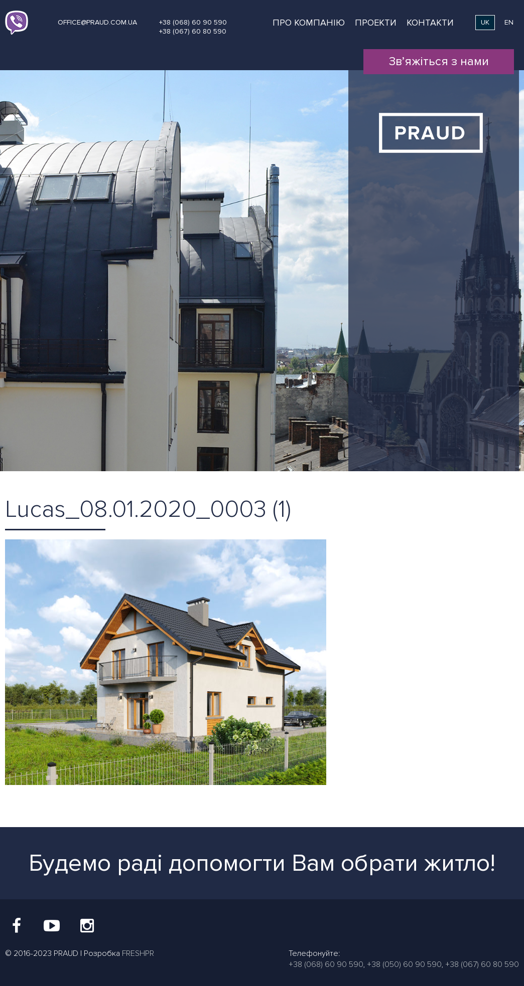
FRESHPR (138, 953)
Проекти (376, 22)
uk (485, 22)
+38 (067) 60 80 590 (192, 31)
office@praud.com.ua (97, 22)
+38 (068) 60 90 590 (193, 22)
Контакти (430, 22)
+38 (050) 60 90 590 (404, 964)
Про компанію (309, 22)
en (508, 22)
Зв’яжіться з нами (439, 61)
